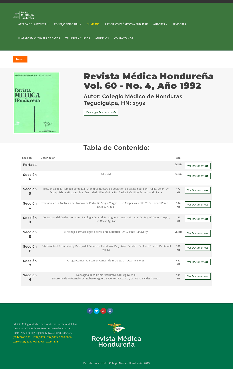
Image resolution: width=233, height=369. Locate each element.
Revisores (179, 24)
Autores (159, 24)
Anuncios (102, 38)
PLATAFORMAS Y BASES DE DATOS (39, 38)
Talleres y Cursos (77, 38)
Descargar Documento (101, 112)
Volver (20, 59)
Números (93, 24)
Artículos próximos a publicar (126, 24)
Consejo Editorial (66, 24)
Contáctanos (123, 38)
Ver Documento (197, 166)
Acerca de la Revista (32, 24)
